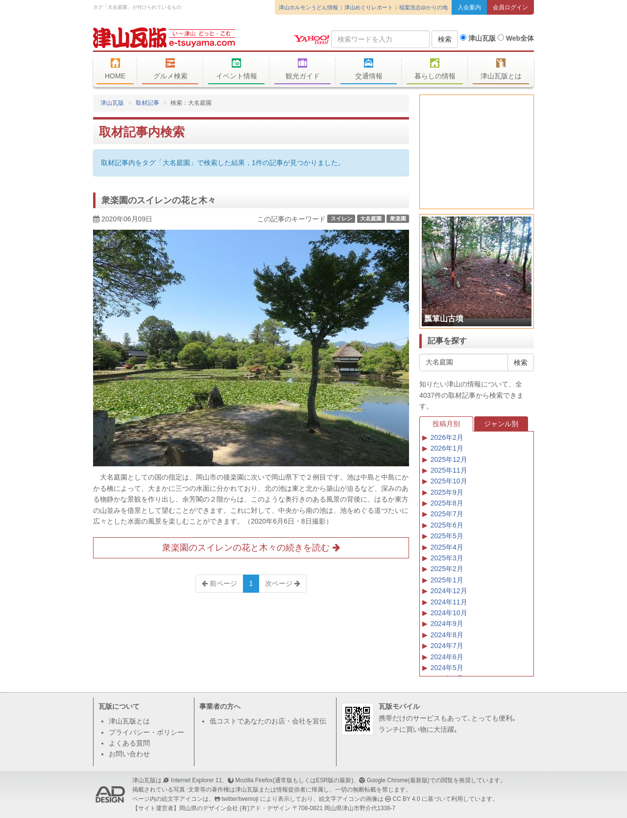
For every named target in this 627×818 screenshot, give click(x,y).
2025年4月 (447, 547)
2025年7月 (447, 514)
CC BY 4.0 (406, 798)
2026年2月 (447, 437)
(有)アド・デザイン (265, 808)
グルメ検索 (170, 69)
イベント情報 (236, 69)
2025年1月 (447, 580)
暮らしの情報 (435, 69)
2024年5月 (447, 668)
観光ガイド (302, 69)
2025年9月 (447, 492)
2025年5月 (447, 536)
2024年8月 (447, 635)
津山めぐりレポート (368, 7)
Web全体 (516, 38)
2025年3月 (447, 558)
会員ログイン (510, 7)
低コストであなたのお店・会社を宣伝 (268, 721)
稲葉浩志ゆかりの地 (423, 7)
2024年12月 (449, 591)
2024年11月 (449, 602)
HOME (115, 69)
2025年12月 (449, 459)
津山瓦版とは (501, 69)
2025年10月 (449, 481)
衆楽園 (398, 218)
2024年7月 (447, 646)
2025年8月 (447, 503)
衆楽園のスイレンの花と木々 (158, 200)
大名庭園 (371, 218)
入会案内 (469, 7)
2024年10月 (449, 613)
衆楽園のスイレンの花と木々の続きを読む (250, 548)
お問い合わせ (129, 754)
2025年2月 (447, 569)
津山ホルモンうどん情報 (308, 7)
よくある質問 (129, 743)
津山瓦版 (164, 37)
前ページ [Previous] (219, 583)
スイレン (341, 218)
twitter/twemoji (239, 798)
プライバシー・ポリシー (146, 732)
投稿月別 (446, 424)
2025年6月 (447, 525)
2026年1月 (447, 448)
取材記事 (147, 102)
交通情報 (368, 69)
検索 (445, 39)
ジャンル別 (501, 424)
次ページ (282, 583)
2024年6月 (447, 657)
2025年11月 (449, 470)
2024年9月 (447, 623)
